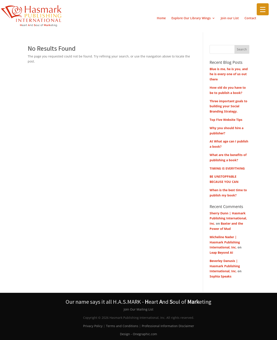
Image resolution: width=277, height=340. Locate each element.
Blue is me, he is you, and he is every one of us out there (229, 74)
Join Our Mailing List (138, 309)
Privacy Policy (93, 326)
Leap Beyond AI (221, 252)
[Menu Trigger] (263, 9)
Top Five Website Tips (226, 120)
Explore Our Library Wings (191, 18)
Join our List (230, 18)
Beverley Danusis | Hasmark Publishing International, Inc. (225, 266)
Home (161, 18)
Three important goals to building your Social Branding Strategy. (228, 106)
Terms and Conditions (122, 326)
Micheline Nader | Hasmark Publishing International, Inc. (225, 242)
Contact (250, 18)
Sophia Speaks (220, 276)
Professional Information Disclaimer (168, 326)
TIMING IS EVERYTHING (227, 168)
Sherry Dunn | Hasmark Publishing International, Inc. (228, 218)
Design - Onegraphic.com (138, 334)
